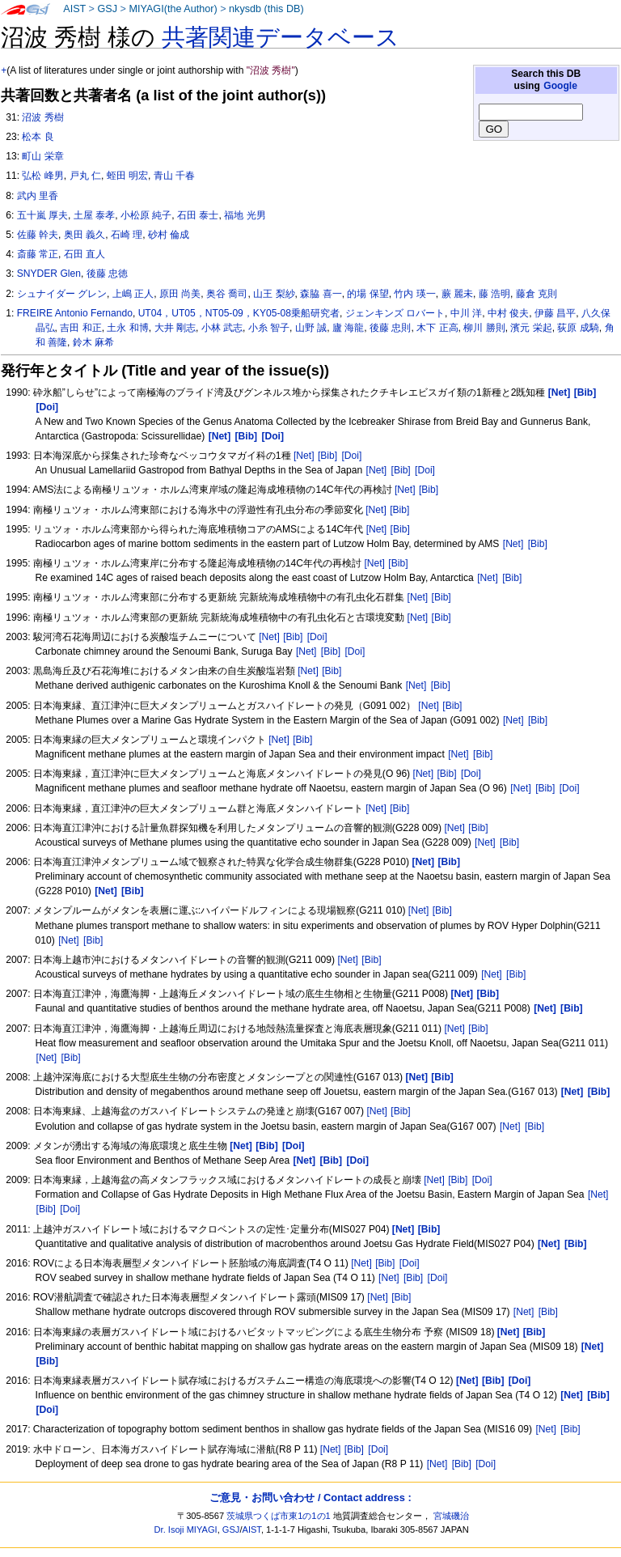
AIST (74, 9)
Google (560, 85)
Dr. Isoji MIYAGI (186, 1529)
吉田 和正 (80, 327)
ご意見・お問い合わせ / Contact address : (310, 1497)
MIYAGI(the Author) (173, 9)
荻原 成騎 (577, 327)
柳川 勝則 (484, 327)
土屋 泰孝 (94, 215)
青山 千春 (174, 175)
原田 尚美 (180, 293)
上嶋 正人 (133, 293)
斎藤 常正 (37, 254)
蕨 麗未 (457, 293)
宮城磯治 (451, 1516)
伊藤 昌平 (555, 313)
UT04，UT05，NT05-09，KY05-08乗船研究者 (239, 313)
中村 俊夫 (508, 313)
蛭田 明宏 (127, 175)
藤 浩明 (494, 293)
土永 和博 (127, 327)
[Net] (304, 455)
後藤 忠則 (390, 327)
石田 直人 (84, 254)
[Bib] (327, 455)
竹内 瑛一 (414, 293)
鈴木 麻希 (93, 342)
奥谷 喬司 (226, 293)
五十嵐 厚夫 (42, 215)
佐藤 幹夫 (37, 234)
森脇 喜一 (320, 293)
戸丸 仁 (85, 175)
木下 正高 (437, 327)
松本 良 (37, 136)
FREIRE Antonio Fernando (75, 313)
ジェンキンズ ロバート (395, 313)
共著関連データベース (280, 37)
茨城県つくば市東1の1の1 (278, 1516)
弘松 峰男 (42, 175)
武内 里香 (37, 196)
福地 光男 (244, 215)
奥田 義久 (84, 234)
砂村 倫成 (168, 234)
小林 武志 (222, 327)
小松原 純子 (145, 215)
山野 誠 (311, 327)
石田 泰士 (197, 215)
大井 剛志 (175, 327)
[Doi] (351, 455)
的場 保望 (367, 293)
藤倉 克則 (536, 293)
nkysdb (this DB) (266, 9)
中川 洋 (466, 313)
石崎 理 (126, 234)
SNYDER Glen (49, 273)
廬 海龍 (348, 327)
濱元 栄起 (530, 327)
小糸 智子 (268, 327)
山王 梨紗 (273, 293)
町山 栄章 (42, 156)
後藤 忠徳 (107, 273)
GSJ (107, 9)
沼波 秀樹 (42, 117)
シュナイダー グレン (62, 293)
